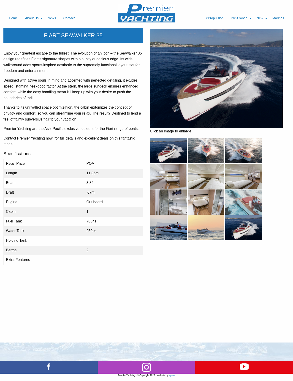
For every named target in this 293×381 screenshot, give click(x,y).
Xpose (172, 375)
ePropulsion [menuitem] (214, 18)
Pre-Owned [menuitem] (239, 18)
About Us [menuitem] (31, 18)
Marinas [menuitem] (278, 18)
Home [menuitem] (13, 18)
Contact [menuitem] (69, 18)
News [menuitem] (52, 18)
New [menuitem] (260, 18)
